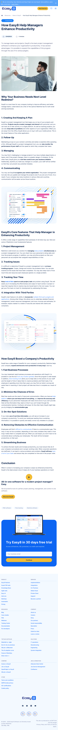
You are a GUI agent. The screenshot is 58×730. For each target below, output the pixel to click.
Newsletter (34, 626)
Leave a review (35, 634)
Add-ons (3, 596)
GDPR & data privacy (7, 683)
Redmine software (32, 508)
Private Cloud (34, 593)
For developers (5, 628)
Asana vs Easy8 (6, 664)
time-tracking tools (15, 379)
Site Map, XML (5, 725)
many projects (39, 251)
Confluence (34, 669)
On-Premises (34, 588)
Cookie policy (5, 688)
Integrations (34, 585)
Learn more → (15, 4)
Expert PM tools (5, 585)
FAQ (2, 618)
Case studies (5, 615)
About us (33, 612)
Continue (29, 560)
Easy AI (3, 593)
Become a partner (36, 599)
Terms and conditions (7, 680)
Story (32, 618)
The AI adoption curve (7, 650)
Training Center (5, 623)
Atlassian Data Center (37, 664)
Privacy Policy (40, 724)
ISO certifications (6, 685)
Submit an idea (35, 631)
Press (32, 628)
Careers (33, 615)
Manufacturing (35, 645)
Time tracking (19, 508)
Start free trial (43, 8)
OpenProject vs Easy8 (7, 669)
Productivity (7, 20)
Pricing (3, 604)
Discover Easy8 (8, 497)
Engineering (34, 647)
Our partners (34, 620)
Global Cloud (34, 590)
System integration (36, 650)
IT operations (34, 642)
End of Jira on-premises (8, 645)
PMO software (7, 508)
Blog (2, 612)
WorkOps (4, 599)
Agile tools (4, 590)
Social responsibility (36, 623)
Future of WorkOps (6, 653)
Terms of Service (52, 724)
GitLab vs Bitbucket (7, 647)
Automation (4, 601)
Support (33, 596)
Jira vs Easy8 (5, 666)
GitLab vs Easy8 (6, 672)
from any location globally (25, 376)
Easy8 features (5, 582)
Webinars (4, 620)
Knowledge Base (6, 588)
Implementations (35, 582)
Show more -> (5, 655)
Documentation (5, 626)
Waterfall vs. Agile (6, 642)
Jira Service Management (38, 666)
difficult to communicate (24, 429)
